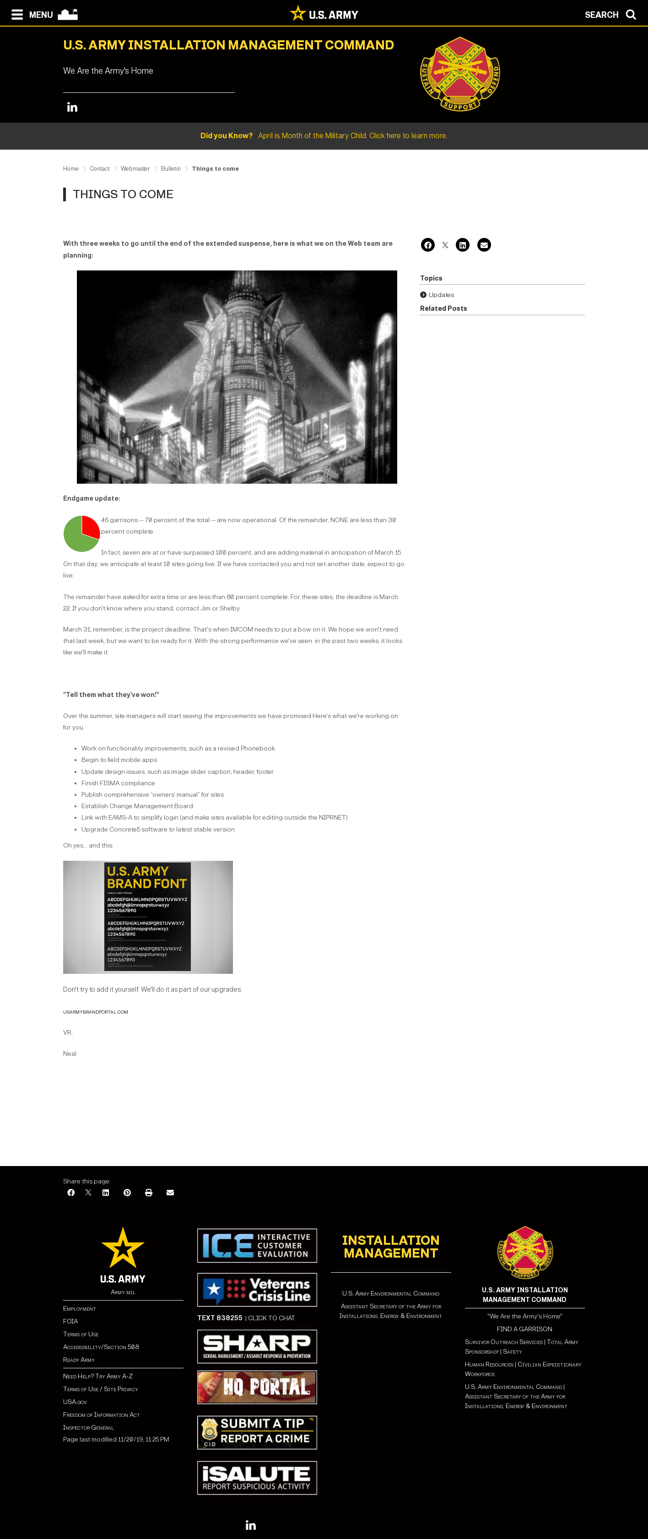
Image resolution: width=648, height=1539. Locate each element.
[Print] (149, 1193)
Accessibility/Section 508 (101, 1347)
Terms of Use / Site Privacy (100, 1389)
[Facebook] (428, 246)
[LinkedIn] (462, 246)
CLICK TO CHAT (271, 1318)
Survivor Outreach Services (504, 1342)
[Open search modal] (613, 13)
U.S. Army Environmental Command (390, 1293)
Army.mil (123, 1292)
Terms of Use (80, 1334)
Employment (79, 1308)
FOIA (70, 1321)
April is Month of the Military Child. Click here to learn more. (324, 135)
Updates (441, 295)
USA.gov (74, 1402)
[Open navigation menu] (30, 13)
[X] (445, 246)
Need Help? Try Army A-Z (98, 1376)
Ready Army (79, 1360)
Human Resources (489, 1364)
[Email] (484, 246)
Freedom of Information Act (101, 1415)
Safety (512, 1351)
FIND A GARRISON (524, 1329)
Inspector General (88, 1427)
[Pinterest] (127, 1193)
